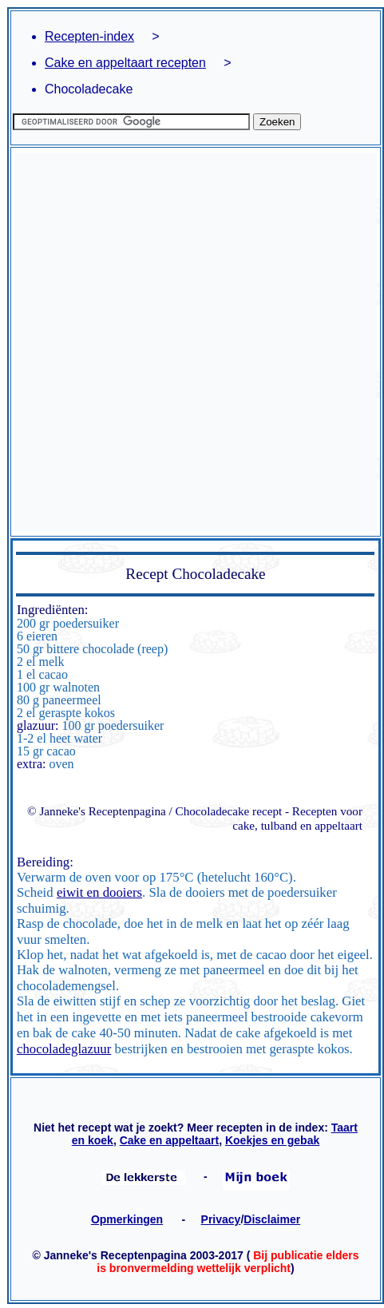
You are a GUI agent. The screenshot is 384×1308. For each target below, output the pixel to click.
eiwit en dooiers (99, 892)
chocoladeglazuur (64, 1048)
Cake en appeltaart (170, 1140)
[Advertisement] (187, 341)
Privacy (221, 1219)
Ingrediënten (51, 609)
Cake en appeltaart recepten (125, 62)
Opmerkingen (127, 1219)
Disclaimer (271, 1219)
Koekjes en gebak (272, 1140)
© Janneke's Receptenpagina (96, 811)
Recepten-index (89, 36)
